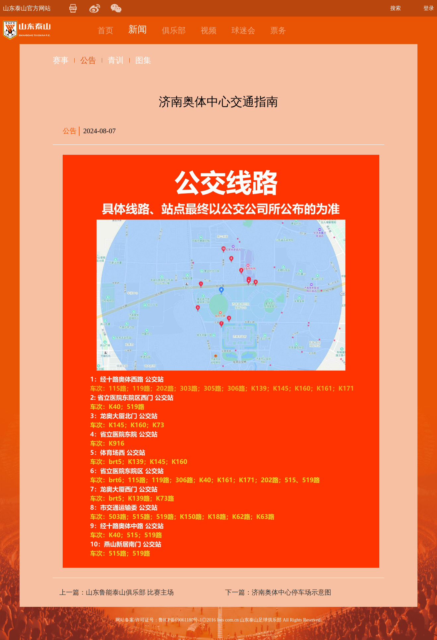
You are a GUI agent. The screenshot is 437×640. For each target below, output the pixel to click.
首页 (105, 30)
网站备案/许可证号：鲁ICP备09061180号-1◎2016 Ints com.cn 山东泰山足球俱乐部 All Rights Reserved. (218, 619)
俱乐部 (174, 30)
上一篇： (116, 592)
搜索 (395, 8)
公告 (88, 60)
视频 (209, 30)
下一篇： (278, 592)
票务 (278, 30)
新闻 (137, 29)
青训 (116, 60)
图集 (143, 60)
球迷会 (243, 30)
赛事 (61, 60)
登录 (428, 8)
